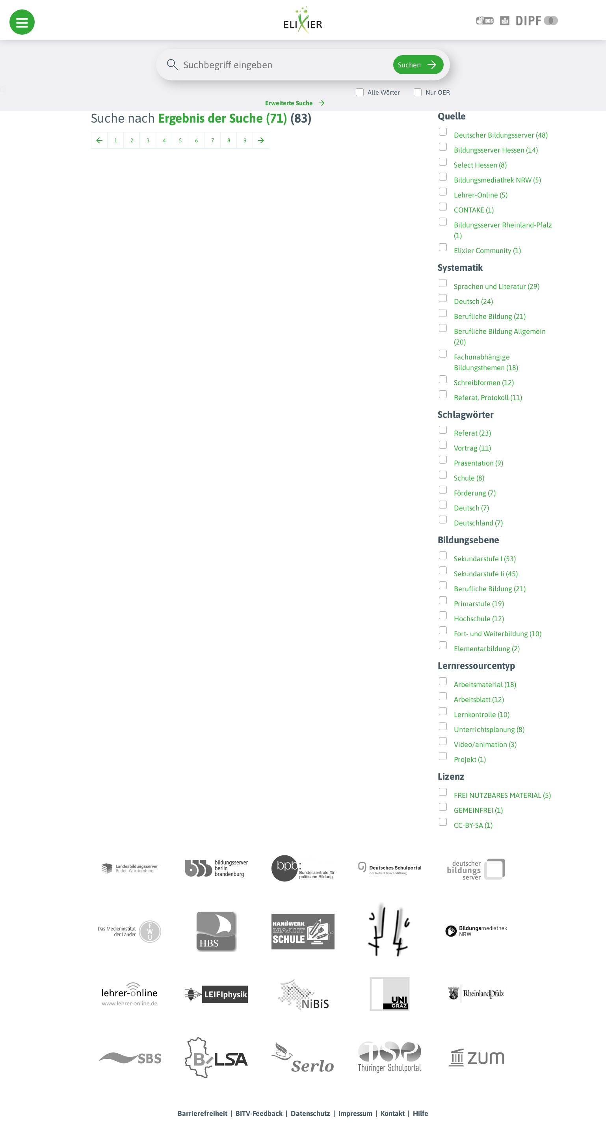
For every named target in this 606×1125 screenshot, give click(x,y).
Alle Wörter (384, 92)
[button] (22, 22)
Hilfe (420, 1113)
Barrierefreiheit (202, 1113)
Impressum (355, 1113)
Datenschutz (310, 1113)
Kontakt (393, 1113)
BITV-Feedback (259, 1113)
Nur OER (438, 92)
